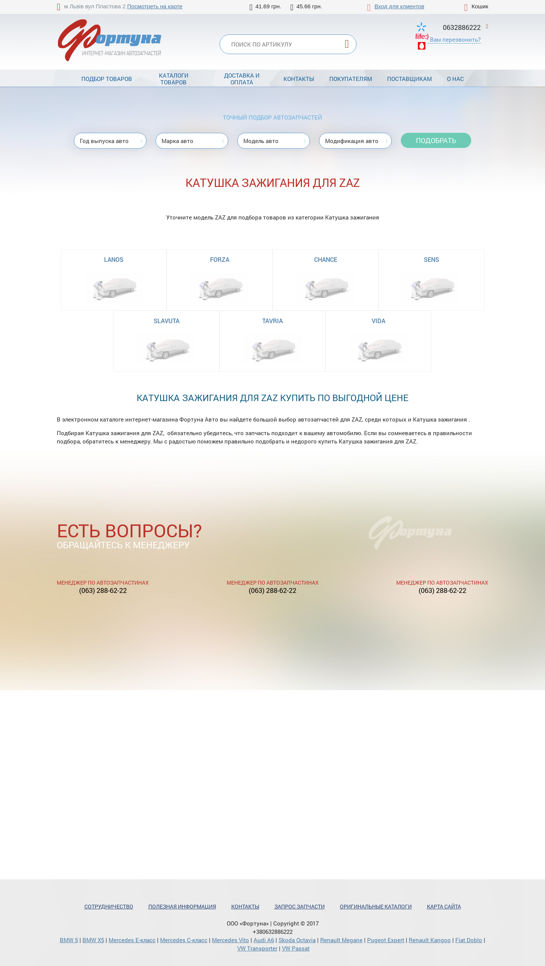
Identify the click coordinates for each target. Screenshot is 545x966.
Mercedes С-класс (183, 940)
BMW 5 (69, 940)
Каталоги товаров (173, 79)
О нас (455, 78)
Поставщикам (409, 78)
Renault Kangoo (430, 940)
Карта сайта (444, 906)
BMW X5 (93, 940)
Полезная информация (182, 906)
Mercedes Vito (230, 940)
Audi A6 (264, 940)
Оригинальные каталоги (376, 906)
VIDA (378, 321)
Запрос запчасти (299, 906)
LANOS (113, 259)
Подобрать (436, 140)
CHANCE (325, 259)
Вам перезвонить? (455, 39)
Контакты (298, 78)
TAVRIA (272, 321)
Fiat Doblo (468, 940)
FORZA (219, 259)
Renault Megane (341, 940)
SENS (431, 259)
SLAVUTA (166, 321)
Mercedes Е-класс (132, 940)
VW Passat (296, 948)
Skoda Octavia (297, 940)
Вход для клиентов (399, 6)
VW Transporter (257, 948)
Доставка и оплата (242, 79)
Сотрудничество (108, 906)
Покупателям (350, 78)
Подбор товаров (106, 78)
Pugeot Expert (385, 940)
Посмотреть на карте (154, 6)
